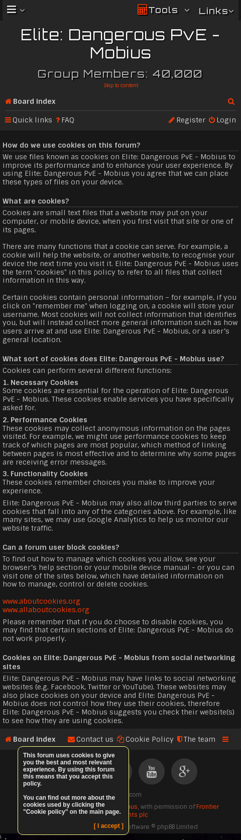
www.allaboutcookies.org (46, 609)
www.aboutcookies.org (41, 601)
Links (213, 11)
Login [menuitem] (226, 119)
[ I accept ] (109, 825)
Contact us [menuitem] (94, 739)
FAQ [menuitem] (67, 119)
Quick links (32, 119)
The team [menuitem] (199, 739)
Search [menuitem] (232, 99)
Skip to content (120, 85)
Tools (163, 10)
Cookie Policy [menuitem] (150, 739)
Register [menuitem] (190, 119)
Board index (34, 101)
